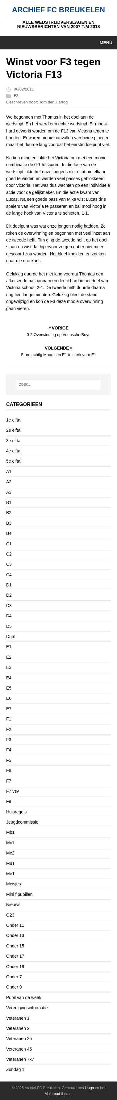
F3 (16, 95)
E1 (8, 646)
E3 (8, 667)
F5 (8, 760)
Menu (106, 42)
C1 (9, 543)
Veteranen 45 (19, 1049)
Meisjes (13, 883)
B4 (8, 533)
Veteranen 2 (18, 1028)
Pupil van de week (23, 997)
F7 (8, 781)
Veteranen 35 (19, 1038)
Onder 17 (15, 956)
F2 (8, 729)
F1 (8, 718)
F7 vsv (12, 791)
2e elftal (13, 430)
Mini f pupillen (19, 894)
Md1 (10, 863)
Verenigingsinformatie (27, 1007)
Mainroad (52, 1094)
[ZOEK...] (58, 384)
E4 (8, 677)
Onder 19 (15, 966)
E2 (8, 657)
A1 (8, 471)
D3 (9, 605)
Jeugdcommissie (22, 822)
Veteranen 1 (18, 1018)
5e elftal (13, 461)
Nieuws (13, 904)
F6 (8, 770)
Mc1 (10, 842)
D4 (9, 615)
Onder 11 (15, 925)
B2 (8, 512)
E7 (8, 708)
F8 (8, 801)
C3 (9, 564)
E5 (8, 688)
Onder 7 (14, 976)
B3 (8, 523)
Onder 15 (15, 945)
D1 (9, 584)
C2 (9, 554)
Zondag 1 (15, 1069)
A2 (8, 481)
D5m (10, 636)
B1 (8, 502)
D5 (9, 626)
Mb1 (10, 832)
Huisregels (16, 811)
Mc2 (10, 852)
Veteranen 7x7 (20, 1059)
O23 (10, 915)
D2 (9, 595)
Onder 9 (14, 987)
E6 (8, 698)
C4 (9, 574)
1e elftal (13, 420)
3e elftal (13, 440)
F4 (8, 749)
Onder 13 (15, 935)
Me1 (10, 873)
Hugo (89, 1088)
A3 (8, 492)
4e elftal (13, 450)
